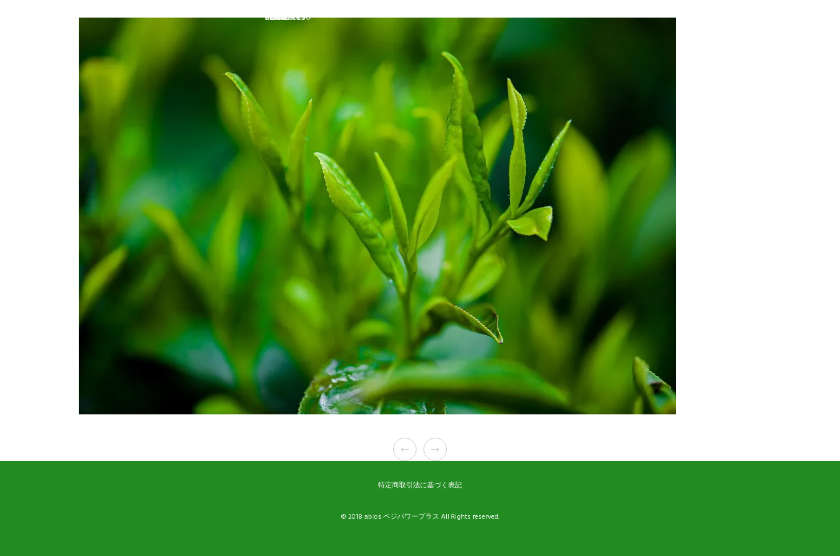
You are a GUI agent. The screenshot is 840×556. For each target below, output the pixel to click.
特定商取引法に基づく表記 (420, 485)
